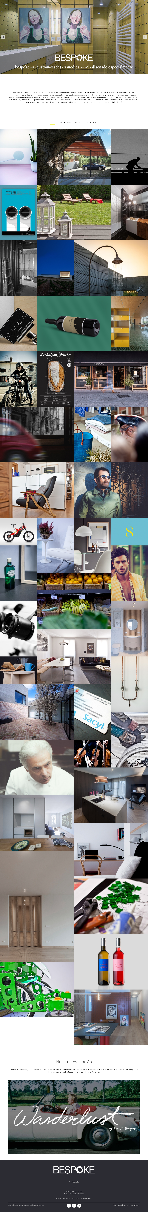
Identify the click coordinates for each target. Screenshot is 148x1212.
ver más (97, 1072)
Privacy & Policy (134, 1205)
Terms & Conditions (119, 1205)
